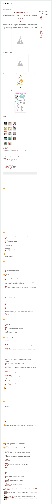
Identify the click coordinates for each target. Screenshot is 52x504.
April (40, 31)
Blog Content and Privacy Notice (21, 7)
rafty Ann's (6, 164)
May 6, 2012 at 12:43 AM (8, 473)
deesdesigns (6, 281)
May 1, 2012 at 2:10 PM (7, 271)
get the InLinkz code (5, 148)
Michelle (20, 22)
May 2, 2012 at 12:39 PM (8, 384)
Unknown (6, 260)
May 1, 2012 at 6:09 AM (7, 188)
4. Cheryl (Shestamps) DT (6, 131)
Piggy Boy (8, 491)
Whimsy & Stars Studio (27, 15)
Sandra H (6, 306)
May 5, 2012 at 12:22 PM (8, 453)
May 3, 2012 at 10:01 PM (8, 444)
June (40, 29)
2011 (40, 35)
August (40, 27)
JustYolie (6, 340)
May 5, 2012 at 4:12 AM (7, 449)
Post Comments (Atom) (8, 489)
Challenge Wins (12, 7)
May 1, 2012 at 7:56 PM (7, 329)
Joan (5, 475)
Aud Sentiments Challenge (8, 168)
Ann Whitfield (6, 446)
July (40, 28)
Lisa (5, 310)
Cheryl (18, 19)
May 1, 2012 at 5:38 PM (7, 304)
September (41, 26)
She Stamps (7, 3)
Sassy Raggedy (7, 348)
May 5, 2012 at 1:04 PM (7, 457)
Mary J (6, 404)
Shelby (6, 301)
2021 (40, 17)
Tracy (5, 344)
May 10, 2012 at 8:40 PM (8, 485)
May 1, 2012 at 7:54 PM (7, 325)
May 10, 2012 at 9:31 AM (8, 481)
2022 (40, 16)
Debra (20, 20)
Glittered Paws (7, 277)
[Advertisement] (43, 51)
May (40, 30)
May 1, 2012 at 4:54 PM (7, 279)
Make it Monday (6, 160)
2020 (40, 18)
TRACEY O (6, 400)
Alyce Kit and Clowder (7, 479)
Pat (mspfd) (6, 396)
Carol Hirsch (6, 227)
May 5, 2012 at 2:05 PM (7, 461)
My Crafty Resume (8, 7)
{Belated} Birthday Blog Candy (10, 497)
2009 (40, 37)
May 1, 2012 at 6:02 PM (7, 308)
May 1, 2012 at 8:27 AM (7, 238)
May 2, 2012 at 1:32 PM (7, 388)
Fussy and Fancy (7, 166)
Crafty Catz (6, 165)
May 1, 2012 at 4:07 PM (7, 275)
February (41, 33)
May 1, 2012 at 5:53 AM (7, 184)
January (40, 34)
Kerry (5, 331)
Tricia (6, 231)
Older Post (36, 488)
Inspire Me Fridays (7, 167)
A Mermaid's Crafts (7, 314)
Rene (5, 235)
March (40, 32)
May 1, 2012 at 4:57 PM (7, 284)
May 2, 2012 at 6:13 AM (7, 364)
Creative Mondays (7, 159)
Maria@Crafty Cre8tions (8, 244)
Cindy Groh (6, 451)
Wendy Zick (6, 336)
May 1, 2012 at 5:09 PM (7, 293)
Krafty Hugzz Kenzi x (7, 375)
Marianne (6, 463)
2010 (40, 36)
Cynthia (6, 459)
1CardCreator (6, 382)
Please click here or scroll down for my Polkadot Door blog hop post (20, 12)
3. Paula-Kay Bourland (14, 126)
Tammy (6, 327)
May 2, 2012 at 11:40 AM (8, 380)
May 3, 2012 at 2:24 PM (7, 431)
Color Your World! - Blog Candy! (7, 495)
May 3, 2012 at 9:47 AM (7, 427)
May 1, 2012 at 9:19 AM (7, 242)
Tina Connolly (6, 371)
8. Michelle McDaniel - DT (10, 136)
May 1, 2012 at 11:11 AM (8, 250)
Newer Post (5, 488)
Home (4, 7)
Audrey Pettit (6, 366)
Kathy (20, 21)
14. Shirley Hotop (10, 146)
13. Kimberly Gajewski (5, 146)
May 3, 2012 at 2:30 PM (7, 435)
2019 (40, 19)
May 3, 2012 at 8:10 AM (7, 421)
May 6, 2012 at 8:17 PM (7, 477)
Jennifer (6, 483)
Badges (16, 7)
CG (5, 455)
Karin (5, 240)
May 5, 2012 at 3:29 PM (7, 465)
